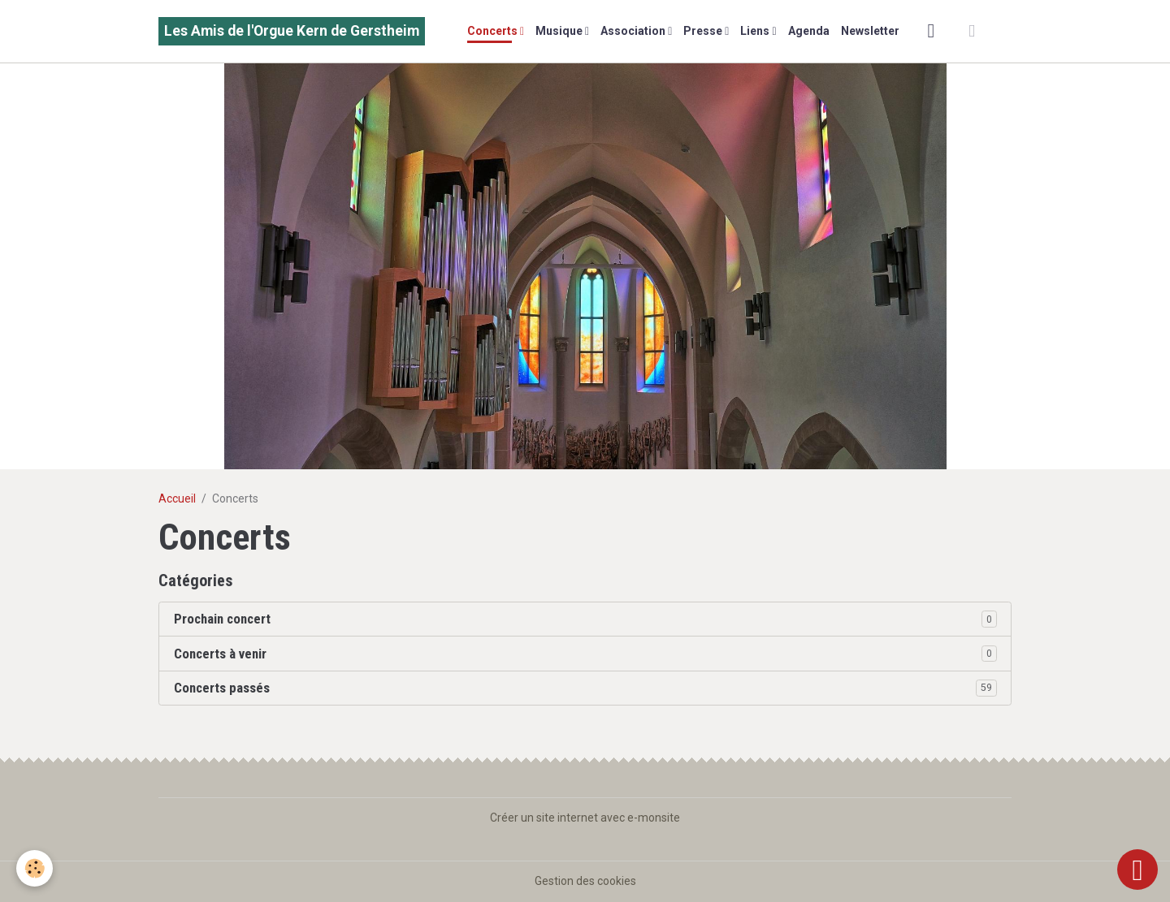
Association (634, 30)
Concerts (493, 30)
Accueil (177, 498)
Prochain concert (222, 619)
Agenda (809, 30)
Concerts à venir (220, 653)
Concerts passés (222, 688)
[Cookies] (34, 868)
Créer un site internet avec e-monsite (585, 817)
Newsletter (870, 30)
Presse (704, 30)
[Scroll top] (1137, 869)
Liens (756, 30)
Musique (560, 30)
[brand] (291, 31)
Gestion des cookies (585, 880)
